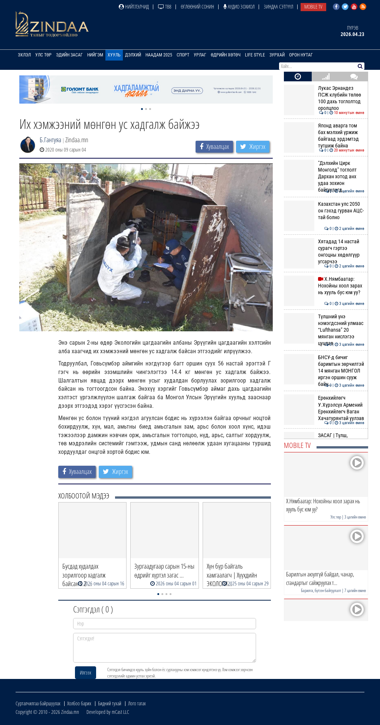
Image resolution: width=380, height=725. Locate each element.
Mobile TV (313, 6)
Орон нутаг (301, 55)
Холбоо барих (79, 703)
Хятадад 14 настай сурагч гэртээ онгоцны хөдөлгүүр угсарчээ (324, 251)
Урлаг (200, 55)
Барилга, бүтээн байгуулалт (321, 590)
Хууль (114, 55)
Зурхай (277, 55)
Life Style (255, 55)
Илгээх (85, 672)
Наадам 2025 (158, 55)
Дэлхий (133, 55)
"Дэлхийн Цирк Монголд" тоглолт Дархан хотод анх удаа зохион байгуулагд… (324, 177)
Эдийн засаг (69, 55)
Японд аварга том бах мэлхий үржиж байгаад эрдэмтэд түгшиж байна (324, 135)
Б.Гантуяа (50, 139)
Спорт (183, 55)
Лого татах (137, 703)
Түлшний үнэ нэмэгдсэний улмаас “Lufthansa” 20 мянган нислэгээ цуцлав (324, 330)
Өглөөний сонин (197, 6)
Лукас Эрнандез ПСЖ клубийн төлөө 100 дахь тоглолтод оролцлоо (324, 98)
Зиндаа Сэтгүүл (278, 6)
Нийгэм (95, 55)
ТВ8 (164, 6)
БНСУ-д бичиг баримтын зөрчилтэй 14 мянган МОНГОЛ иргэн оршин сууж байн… (324, 371)
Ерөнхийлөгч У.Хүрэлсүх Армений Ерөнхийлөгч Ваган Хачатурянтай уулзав (324, 408)
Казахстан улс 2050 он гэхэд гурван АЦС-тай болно (324, 211)
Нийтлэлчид (134, 6)
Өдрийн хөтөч (225, 55)
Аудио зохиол (239, 6)
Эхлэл (24, 55)
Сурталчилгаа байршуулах (38, 703)
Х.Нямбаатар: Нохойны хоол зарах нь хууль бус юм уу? (324, 286)
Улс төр (43, 55)
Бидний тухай (109, 703)
